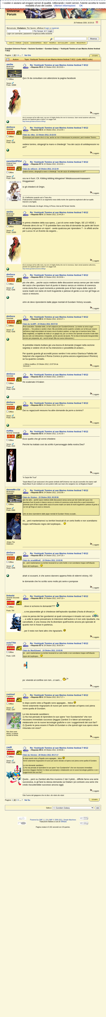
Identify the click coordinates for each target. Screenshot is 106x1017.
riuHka (9, 430)
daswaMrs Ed (13, 489)
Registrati (81, 43)
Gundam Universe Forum (15, 49)
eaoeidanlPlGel (14, 161)
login (47, 28)
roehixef (10, 694)
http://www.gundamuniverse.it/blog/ (34, 121)
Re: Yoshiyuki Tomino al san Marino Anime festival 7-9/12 (59, 65)
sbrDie (9, 64)
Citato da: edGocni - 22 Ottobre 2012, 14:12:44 (41, 169)
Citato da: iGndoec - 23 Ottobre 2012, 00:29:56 (41, 497)
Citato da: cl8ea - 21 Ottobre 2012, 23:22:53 (39, 135)
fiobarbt (10, 595)
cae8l (9, 747)
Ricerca (52, 43)
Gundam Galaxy (51, 49)
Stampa (95, 56)
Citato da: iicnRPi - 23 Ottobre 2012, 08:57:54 (40, 324)
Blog (26, 43)
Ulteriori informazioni (64, 5)
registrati (55, 28)
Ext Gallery (63, 43)
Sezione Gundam (35, 49)
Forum (18, 43)
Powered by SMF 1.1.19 (39, 820)
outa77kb (11, 642)
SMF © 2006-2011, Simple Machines (62, 820)
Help (45, 43)
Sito (11, 43)
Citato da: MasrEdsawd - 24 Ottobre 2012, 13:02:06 (42, 650)
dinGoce (10, 127)
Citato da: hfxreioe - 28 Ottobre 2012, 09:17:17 (40, 755)
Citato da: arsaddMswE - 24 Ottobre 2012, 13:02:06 (42, 560)
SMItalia (64, 822)
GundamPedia (36, 43)
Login (72, 43)
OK (81, 5)
